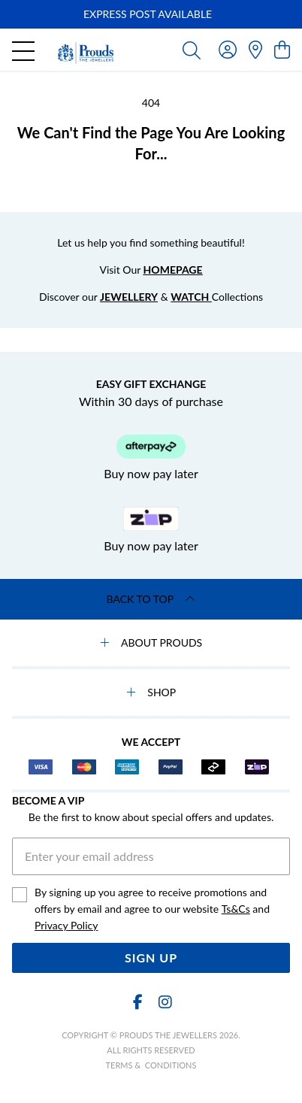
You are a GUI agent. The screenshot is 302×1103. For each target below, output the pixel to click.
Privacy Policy (66, 925)
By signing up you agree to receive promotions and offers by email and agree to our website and (152, 910)
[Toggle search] (192, 50)
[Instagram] (165, 1002)
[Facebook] (137, 1002)
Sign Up (151, 957)
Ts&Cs (236, 908)
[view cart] (282, 49)
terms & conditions (151, 1065)
